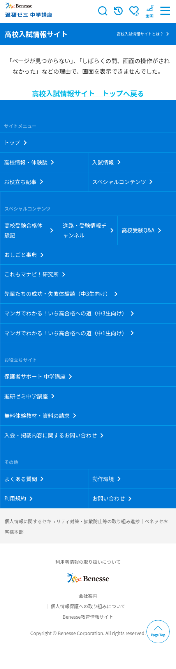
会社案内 (88, 595)
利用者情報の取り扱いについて (88, 561)
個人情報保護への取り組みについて (88, 606)
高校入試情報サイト (36, 34)
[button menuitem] (149, 11)
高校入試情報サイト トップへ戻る (88, 93)
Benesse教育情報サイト (88, 616)
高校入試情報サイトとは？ (140, 34)
